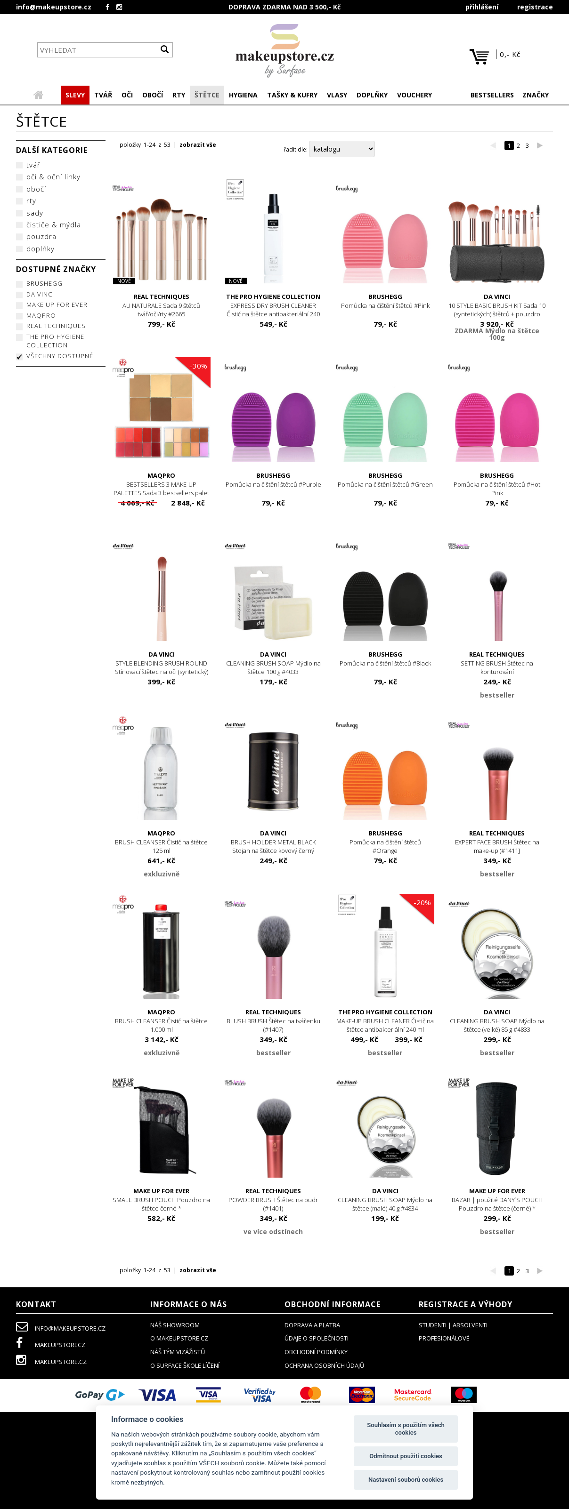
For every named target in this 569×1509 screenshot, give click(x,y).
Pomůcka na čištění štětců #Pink (385, 302)
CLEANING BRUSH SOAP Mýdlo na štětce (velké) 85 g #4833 (497, 1022)
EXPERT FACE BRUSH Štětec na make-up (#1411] (497, 843)
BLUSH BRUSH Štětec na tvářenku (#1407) (274, 1022)
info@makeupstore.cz (53, 6)
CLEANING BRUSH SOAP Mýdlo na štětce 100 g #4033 (274, 664)
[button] (103, 96)
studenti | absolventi (453, 1326)
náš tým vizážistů (177, 1352)
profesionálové (444, 1339)
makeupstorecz (50, 1345)
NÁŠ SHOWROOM (175, 1326)
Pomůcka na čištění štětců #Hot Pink (497, 485)
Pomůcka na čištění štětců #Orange (385, 843)
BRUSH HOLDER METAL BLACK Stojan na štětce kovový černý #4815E (274, 847)
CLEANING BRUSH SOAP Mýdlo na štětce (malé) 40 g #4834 (385, 1200)
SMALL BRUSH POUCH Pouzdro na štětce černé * (162, 1200)
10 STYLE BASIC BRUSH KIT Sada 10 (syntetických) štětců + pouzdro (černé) (497, 310)
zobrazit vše (197, 146)
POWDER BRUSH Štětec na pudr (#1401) (274, 1200)
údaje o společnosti (316, 1339)
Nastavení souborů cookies (405, 1479)
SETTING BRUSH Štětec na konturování (497, 664)
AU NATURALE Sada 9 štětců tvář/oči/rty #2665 (162, 306)
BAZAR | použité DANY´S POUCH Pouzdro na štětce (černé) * (497, 1200)
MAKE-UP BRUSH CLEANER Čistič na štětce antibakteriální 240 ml (385, 1022)
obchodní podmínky (316, 1352)
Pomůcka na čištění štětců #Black (385, 659)
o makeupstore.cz (179, 1339)
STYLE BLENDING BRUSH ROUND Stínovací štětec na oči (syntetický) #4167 (162, 668)
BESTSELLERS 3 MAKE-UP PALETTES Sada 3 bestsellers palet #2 (162, 489)
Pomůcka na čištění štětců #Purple (274, 481)
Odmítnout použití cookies (405, 1456)
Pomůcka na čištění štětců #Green (385, 481)
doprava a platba (312, 1326)
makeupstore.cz (51, 1362)
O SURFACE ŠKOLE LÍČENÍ (184, 1366)
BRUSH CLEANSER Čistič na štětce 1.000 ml (162, 1022)
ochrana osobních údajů (324, 1366)
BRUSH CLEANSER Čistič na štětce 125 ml (162, 843)
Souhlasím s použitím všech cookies (406, 1428)
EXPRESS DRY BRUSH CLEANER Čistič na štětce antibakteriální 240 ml (274, 310)
